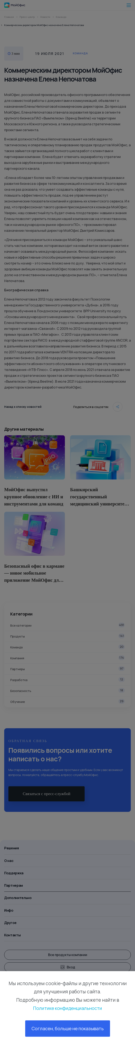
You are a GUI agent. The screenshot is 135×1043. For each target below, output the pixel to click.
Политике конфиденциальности (67, 1007)
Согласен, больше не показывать (67, 1028)
